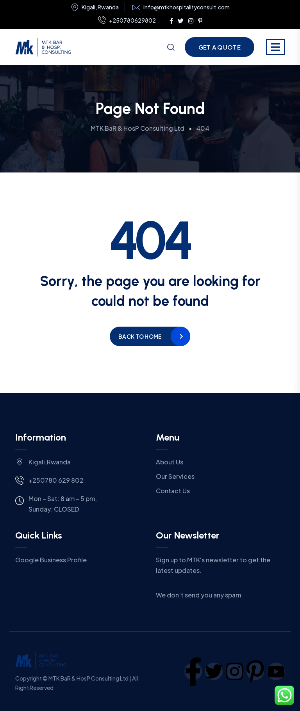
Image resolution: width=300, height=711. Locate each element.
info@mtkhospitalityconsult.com (186, 7)
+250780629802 (127, 21)
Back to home (140, 336)
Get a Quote (219, 47)
